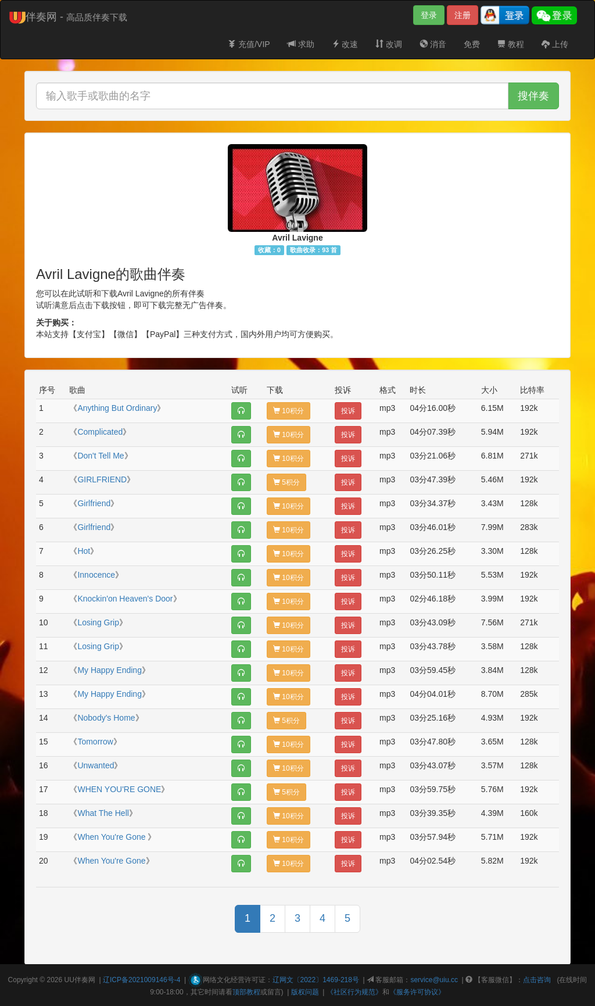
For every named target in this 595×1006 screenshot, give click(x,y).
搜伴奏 (533, 96)
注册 (462, 15)
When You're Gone (112, 837)
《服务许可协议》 (417, 992)
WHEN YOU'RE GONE (119, 789)
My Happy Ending (109, 670)
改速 (345, 44)
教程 (510, 44)
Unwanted (95, 765)
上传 (555, 44)
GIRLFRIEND (102, 479)
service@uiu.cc (434, 980)
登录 (429, 15)
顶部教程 (246, 992)
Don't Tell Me (100, 455)
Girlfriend (93, 503)
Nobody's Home (106, 717)
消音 (433, 44)
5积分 (286, 482)
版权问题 (305, 992)
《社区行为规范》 (354, 992)
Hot (83, 551)
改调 (388, 44)
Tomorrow (95, 741)
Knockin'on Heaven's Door (125, 598)
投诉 (348, 411)
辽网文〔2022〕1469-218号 (316, 980)
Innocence (96, 574)
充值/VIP (249, 44)
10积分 (288, 411)
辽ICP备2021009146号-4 (141, 980)
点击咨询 (537, 980)
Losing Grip (98, 622)
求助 (301, 44)
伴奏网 (84, 980)
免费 (472, 44)
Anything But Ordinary (117, 408)
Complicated (100, 431)
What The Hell (102, 813)
